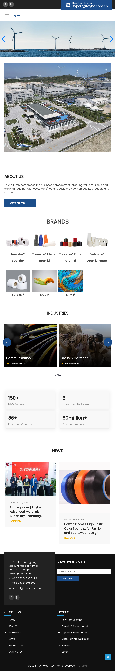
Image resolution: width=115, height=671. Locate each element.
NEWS (11, 639)
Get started (20, 203)
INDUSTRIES (14, 632)
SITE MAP (83, 665)
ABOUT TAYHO (16, 645)
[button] (3, 39)
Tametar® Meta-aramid (75, 626)
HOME (11, 619)
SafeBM (66, 645)
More (57, 375)
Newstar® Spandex (72, 619)
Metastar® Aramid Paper (75, 639)
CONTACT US (15, 651)
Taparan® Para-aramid (74, 632)
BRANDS (12, 626)
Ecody (65, 651)
